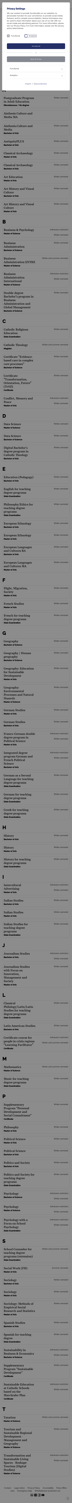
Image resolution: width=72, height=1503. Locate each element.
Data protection (40, 84)
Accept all (36, 46)
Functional (15, 36)
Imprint (28, 84)
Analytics (32, 36)
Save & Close (36, 59)
